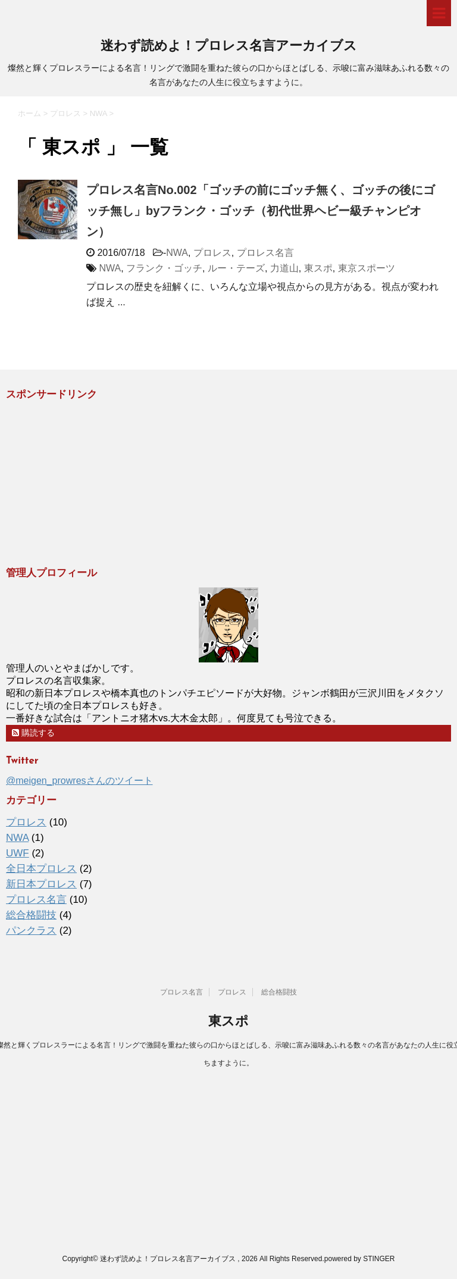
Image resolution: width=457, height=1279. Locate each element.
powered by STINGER (359, 1259)
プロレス (212, 253)
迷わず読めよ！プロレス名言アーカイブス (229, 47)
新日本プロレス (41, 884)
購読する (33, 732)
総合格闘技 (31, 915)
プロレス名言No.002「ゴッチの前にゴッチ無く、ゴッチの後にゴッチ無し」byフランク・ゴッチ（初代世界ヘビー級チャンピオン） (260, 210)
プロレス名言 (265, 253)
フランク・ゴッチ (164, 268)
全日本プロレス (41, 868)
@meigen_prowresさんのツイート (79, 780)
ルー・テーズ (236, 268)
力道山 (284, 268)
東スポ (318, 268)
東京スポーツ (366, 268)
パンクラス (31, 930)
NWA (177, 253)
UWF (17, 853)
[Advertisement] (95, 483)
